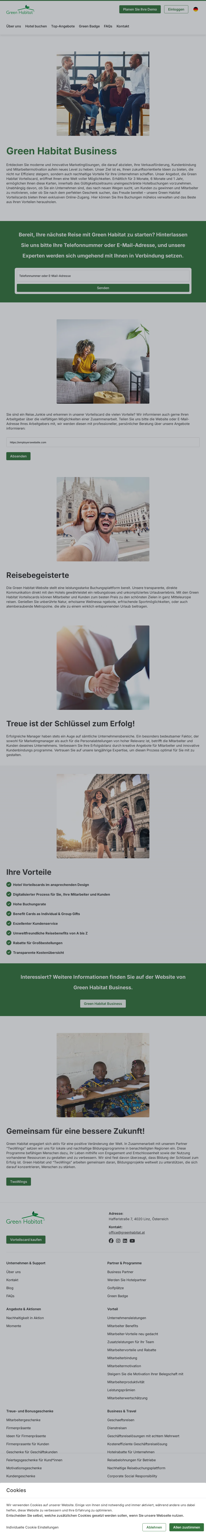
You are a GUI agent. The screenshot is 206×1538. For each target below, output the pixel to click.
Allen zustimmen (186, 1527)
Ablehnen (154, 1527)
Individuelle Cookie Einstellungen (32, 1527)
